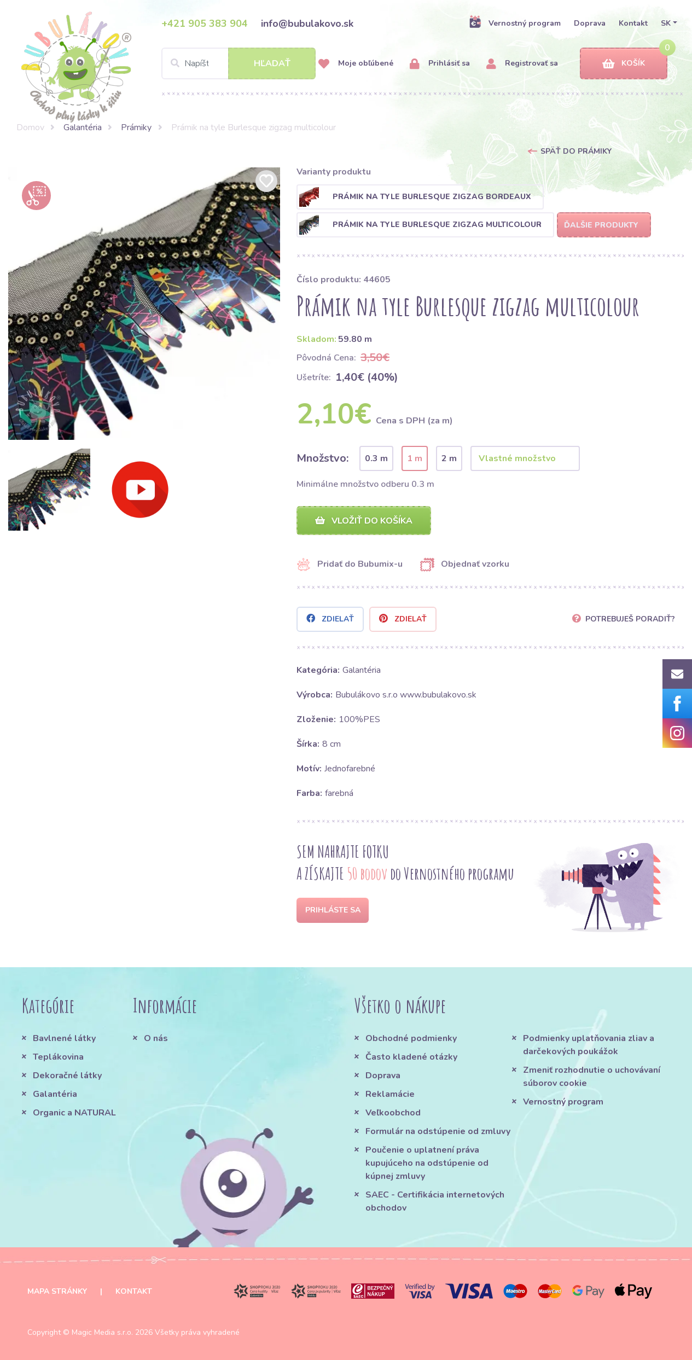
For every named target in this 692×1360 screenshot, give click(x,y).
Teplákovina (58, 1057)
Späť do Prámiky (576, 151)
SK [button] (666, 23)
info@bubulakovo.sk (307, 23)
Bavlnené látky (64, 1038)
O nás (156, 1038)
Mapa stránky (57, 1291)
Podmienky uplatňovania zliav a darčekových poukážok (588, 1044)
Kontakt (633, 23)
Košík (623, 63)
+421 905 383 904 (204, 23)
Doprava (590, 23)
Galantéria (82, 127)
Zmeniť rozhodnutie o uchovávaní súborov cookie (591, 1076)
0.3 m (376, 458)
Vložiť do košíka (363, 521)
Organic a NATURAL (74, 1113)
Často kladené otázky (411, 1057)
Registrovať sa (522, 63)
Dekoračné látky (67, 1076)
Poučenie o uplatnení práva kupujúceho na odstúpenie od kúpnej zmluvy (427, 1163)
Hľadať (272, 63)
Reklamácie (390, 1094)
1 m (414, 458)
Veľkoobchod (393, 1113)
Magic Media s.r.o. (102, 1332)
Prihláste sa (332, 910)
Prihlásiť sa (440, 63)
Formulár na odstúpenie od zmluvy (437, 1131)
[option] (144, 303)
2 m (449, 458)
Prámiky (136, 127)
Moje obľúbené (355, 63)
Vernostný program (515, 23)
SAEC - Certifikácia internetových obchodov (434, 1201)
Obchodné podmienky (411, 1038)
